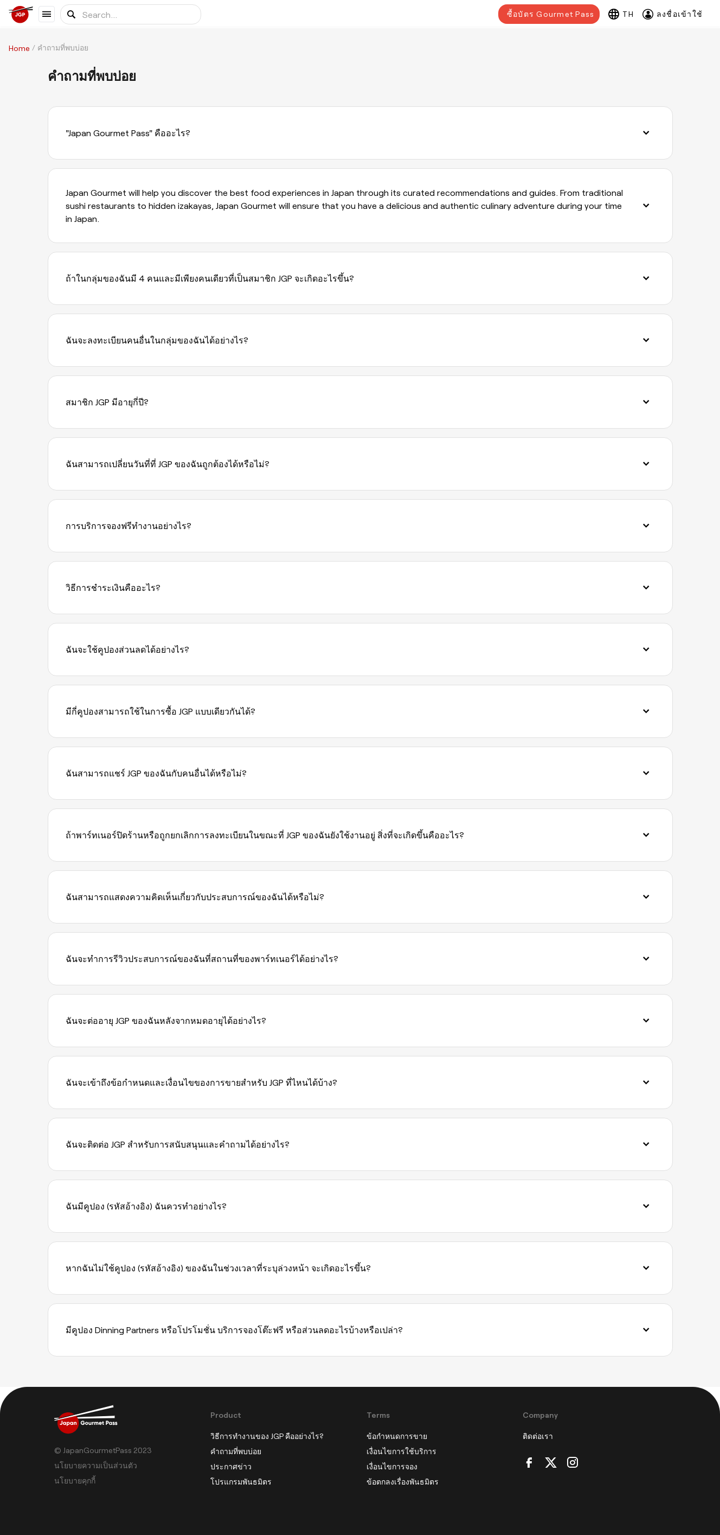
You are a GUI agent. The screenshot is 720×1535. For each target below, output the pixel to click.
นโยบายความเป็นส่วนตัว (95, 1465)
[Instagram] (572, 1463)
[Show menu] (46, 14)
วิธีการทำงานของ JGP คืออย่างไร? (267, 1436)
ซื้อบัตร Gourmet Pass (550, 13)
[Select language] (621, 14)
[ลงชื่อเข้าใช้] (672, 14)
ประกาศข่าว (231, 1466)
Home (19, 48)
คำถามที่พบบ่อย (235, 1451)
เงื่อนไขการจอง (392, 1466)
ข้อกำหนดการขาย (397, 1436)
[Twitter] (550, 1463)
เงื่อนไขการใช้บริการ (401, 1451)
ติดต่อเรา (538, 1436)
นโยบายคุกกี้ (74, 1480)
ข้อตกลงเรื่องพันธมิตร (403, 1481)
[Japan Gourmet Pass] (23, 14)
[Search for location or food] (130, 14)
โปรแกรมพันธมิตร (241, 1481)
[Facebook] (529, 1463)
